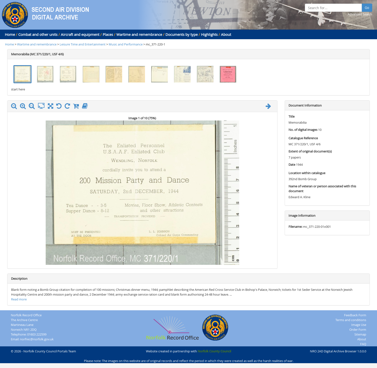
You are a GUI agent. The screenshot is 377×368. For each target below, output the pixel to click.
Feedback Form (355, 315)
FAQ (363, 344)
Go (367, 7)
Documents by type (181, 34)
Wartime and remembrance (139, 34)
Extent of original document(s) (310, 151)
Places (108, 34)
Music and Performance (126, 44)
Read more (19, 299)
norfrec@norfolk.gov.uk (37, 339)
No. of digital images (303, 129)
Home (10, 34)
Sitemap (360, 334)
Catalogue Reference (303, 138)
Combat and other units (37, 34)
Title (292, 116)
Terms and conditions (350, 320)
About (226, 34)
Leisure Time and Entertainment (83, 44)
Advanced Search (360, 14)
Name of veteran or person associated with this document (322, 188)
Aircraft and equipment (80, 34)
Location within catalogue (307, 173)
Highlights (209, 34)
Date (292, 164)
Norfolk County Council (214, 351)
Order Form (357, 329)
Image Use (358, 325)
